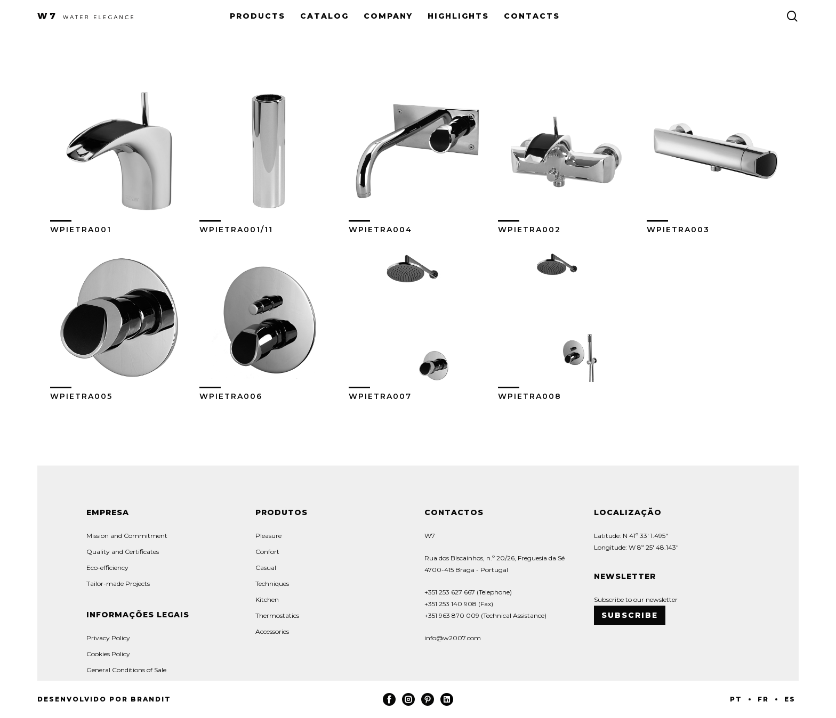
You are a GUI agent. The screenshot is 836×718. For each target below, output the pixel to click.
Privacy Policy (108, 638)
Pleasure (268, 536)
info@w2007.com (452, 638)
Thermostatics (277, 615)
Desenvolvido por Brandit (104, 699)
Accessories (272, 631)
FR (763, 699)
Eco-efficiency (107, 568)
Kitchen (267, 599)
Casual (265, 568)
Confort (267, 552)
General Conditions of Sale (126, 670)
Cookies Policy (108, 654)
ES (789, 699)
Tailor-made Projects (118, 584)
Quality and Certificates (122, 552)
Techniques (272, 584)
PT (736, 699)
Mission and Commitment (126, 536)
